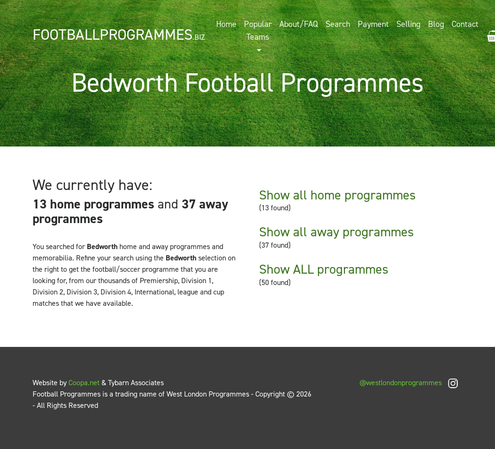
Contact (465, 24)
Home (226, 24)
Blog (436, 24)
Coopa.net (84, 383)
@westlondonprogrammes (411, 383)
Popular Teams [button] (258, 30)
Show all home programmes (337, 195)
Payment (373, 24)
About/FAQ (298, 24)
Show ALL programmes (323, 269)
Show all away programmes (336, 232)
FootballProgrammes (119, 34)
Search (338, 24)
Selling (408, 24)
